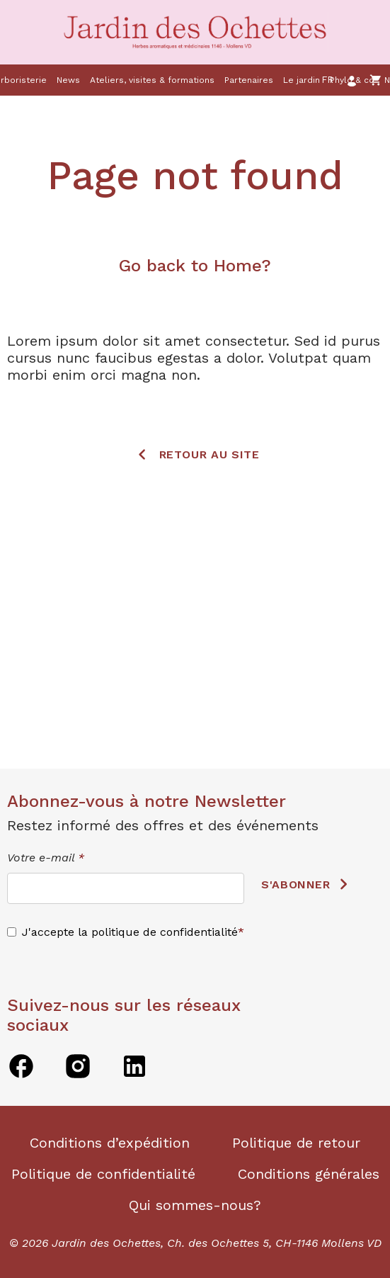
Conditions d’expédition (110, 1142)
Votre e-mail (45, 857)
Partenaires (248, 80)
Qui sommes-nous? (195, 1205)
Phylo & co (352, 80)
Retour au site (209, 453)
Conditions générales (308, 1173)
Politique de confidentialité (103, 1173)
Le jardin (301, 80)
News (68, 80)
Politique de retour (296, 1142)
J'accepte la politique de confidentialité (130, 932)
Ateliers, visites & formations (152, 80)
